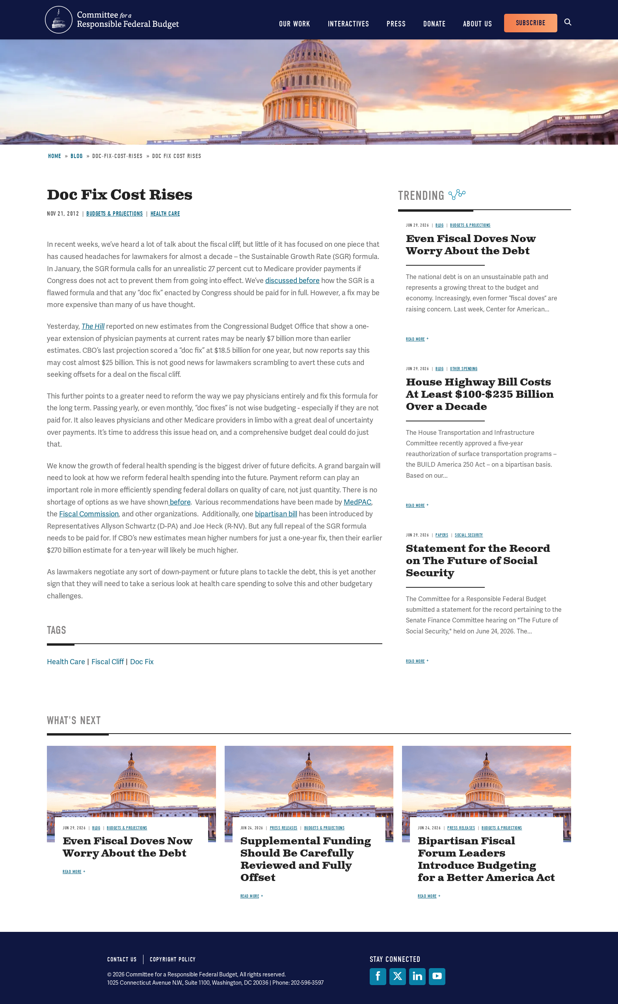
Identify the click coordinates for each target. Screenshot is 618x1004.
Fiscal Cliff (107, 662)
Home (54, 156)
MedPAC (357, 502)
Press (396, 23)
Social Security (469, 535)
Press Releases (284, 828)
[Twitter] (397, 976)
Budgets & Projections (114, 213)
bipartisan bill (276, 514)
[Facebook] (378, 976)
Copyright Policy (173, 959)
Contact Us (122, 959)
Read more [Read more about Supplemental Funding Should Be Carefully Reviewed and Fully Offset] (249, 896)
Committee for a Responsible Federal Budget (112, 20)
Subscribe (530, 23)
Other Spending (463, 368)
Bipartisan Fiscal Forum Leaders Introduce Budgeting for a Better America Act (486, 859)
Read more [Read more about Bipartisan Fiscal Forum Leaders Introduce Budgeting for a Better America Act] (427, 896)
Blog (77, 156)
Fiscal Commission (89, 514)
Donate (434, 23)
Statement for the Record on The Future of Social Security (478, 561)
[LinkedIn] (417, 976)
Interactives (348, 23)
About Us (477, 23)
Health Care (165, 213)
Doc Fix (142, 662)
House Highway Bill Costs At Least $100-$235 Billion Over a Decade (480, 395)
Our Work (295, 23)
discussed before (292, 280)
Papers (442, 535)
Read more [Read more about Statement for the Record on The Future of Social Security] (415, 661)
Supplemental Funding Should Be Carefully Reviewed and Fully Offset (305, 859)
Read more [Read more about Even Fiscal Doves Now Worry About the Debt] (415, 339)
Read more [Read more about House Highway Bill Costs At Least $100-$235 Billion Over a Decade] (415, 505)
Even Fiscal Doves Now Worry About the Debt (471, 245)
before (179, 502)
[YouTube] (437, 976)
